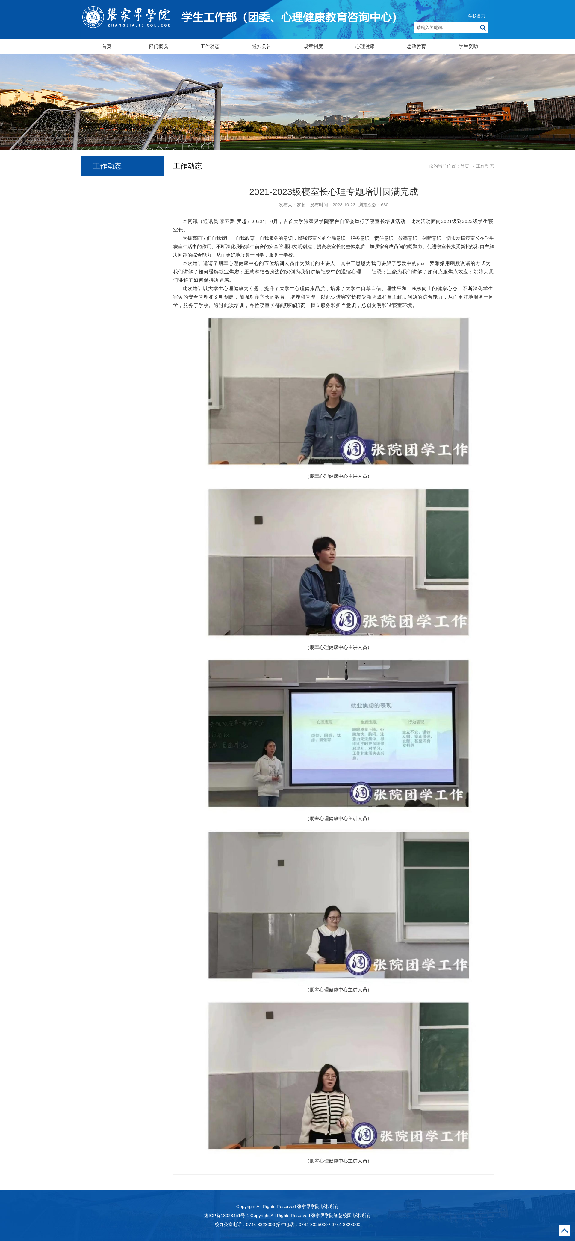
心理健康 (365, 46)
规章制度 (313, 46)
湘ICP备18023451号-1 (226, 1215)
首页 (106, 46)
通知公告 (261, 46)
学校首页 (476, 15)
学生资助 (468, 46)
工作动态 (210, 46)
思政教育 (416, 46)
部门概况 (158, 46)
